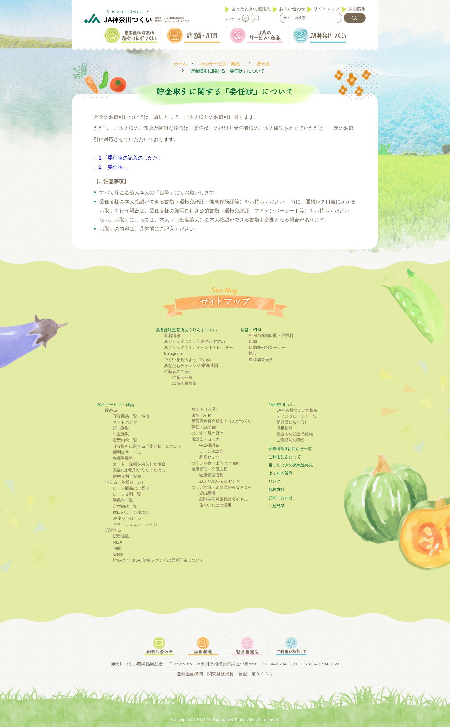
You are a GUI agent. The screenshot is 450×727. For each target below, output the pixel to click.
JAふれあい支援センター (221, 481)
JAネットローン (127, 518)
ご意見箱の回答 (291, 440)
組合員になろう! (291, 422)
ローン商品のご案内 (131, 488)
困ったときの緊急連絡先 (290, 465)
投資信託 (121, 536)
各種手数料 (123, 458)
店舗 (253, 341)
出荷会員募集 (184, 383)
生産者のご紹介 (178, 371)
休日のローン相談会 (131, 512)
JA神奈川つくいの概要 (297, 410)
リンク (274, 481)
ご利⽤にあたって (284, 457)
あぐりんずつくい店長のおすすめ (194, 341)
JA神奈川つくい (283, 404)
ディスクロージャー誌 (297, 416)
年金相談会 (209, 445)
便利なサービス (127, 452)
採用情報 (357, 8)
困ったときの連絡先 (251, 8)
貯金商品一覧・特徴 (131, 416)
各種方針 (276, 489)
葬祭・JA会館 (203, 427)
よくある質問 (280, 473)
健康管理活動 (211, 475)
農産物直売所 (261, 359)
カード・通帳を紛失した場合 (139, 464)
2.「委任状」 (113, 167)
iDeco (118, 554)
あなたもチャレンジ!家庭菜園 (191, 365)
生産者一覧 (182, 377)
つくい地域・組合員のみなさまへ (221, 487)
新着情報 (172, 335)
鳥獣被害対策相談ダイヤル (223, 499)
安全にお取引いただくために (139, 470)
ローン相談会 (211, 451)
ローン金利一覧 (127, 494)
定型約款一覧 (125, 440)
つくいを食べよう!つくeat (187, 359)
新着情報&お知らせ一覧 (290, 448)
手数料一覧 (123, 500)
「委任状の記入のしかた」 (133, 157)
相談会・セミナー (207, 439)
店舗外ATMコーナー (267, 347)
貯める (263, 64)
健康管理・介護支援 (209, 469)
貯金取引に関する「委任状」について (147, 446)
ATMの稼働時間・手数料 (271, 335)
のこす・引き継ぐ (207, 433)
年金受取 (121, 434)
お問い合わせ (292, 8)
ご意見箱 (276, 505)
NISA (117, 542)
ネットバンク (125, 422)
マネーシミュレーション (135, 524)
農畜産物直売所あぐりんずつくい (186, 330)
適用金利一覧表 (127, 476)
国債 (117, 548)
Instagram (173, 353)
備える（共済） (205, 409)
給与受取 (121, 428)
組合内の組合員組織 (295, 434)
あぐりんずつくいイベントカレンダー (198, 347)
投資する (113, 530)
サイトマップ (326, 8)
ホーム (180, 64)
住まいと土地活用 (215, 505)
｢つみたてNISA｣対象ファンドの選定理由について (158, 560)
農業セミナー (211, 457)
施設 (253, 353)
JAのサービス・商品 (219, 64)
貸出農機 (207, 493)
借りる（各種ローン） (125, 482)
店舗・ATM (251, 330)
